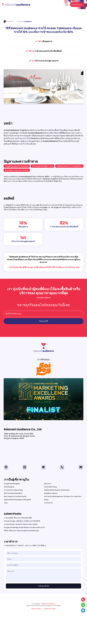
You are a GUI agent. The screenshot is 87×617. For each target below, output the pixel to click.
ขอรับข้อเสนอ (77, 4)
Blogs (46, 500)
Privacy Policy (36, 609)
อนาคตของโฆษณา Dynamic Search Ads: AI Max (20, 524)
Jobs (6, 503)
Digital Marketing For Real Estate (57, 490)
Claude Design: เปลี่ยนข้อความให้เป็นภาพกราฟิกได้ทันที (22, 521)
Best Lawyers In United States (15, 496)
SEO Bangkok (9, 487)
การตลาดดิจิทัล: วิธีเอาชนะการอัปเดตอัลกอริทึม (18, 518)
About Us (47, 484)
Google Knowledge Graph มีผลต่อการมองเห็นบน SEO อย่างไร (24, 527)
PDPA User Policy (50, 609)
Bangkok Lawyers (51, 493)
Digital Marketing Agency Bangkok (17, 500)
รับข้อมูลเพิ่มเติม (43, 586)
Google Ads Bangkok (12, 484)
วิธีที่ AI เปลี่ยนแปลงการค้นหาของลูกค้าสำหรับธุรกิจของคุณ (21, 531)
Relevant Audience (48, 604)
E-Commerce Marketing (13, 490)
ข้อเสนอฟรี (43, 321)
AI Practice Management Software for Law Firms (62, 496)
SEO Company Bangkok (13, 493)
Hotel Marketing (50, 487)
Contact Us (48, 503)
